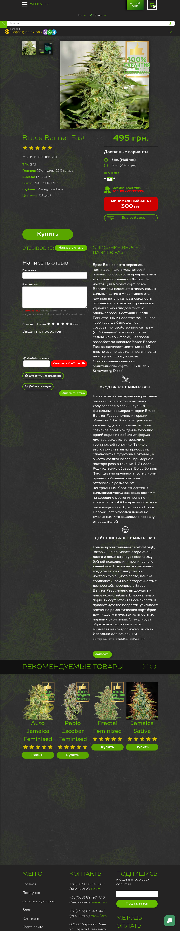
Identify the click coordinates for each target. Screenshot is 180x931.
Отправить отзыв (73, 393)
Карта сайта (32, 927)
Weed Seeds (39, 4)
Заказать (102, 654)
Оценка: (27, 324)
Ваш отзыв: (30, 284)
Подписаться (137, 903)
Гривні (97, 15)
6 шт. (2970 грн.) (120, 165)
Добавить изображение (43, 375)
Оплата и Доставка (38, 901)
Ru (80, 15)
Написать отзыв (71, 247)
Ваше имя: (29, 270)
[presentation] (50, 345)
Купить (48, 234)
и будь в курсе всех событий (136, 878)
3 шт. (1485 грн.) (120, 160)
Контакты (30, 918)
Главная (29, 884)
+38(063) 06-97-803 (26, 32)
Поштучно (31, 893)
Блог (26, 910)
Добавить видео (38, 386)
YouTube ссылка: (36, 362)
